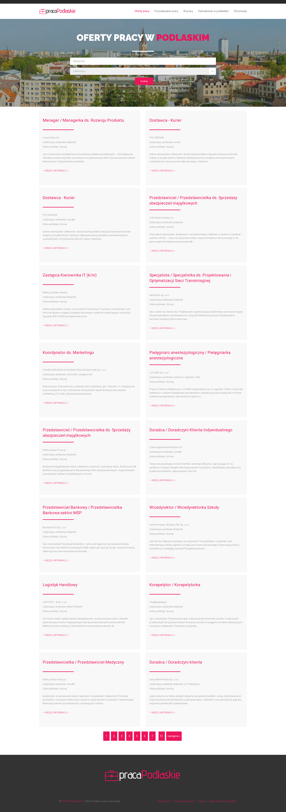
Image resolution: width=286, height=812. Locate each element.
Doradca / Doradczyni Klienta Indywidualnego (190, 430)
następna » (174, 736)
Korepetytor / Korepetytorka (174, 584)
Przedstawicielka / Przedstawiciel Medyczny (83, 662)
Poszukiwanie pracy (166, 11)
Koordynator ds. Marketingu (68, 352)
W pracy (188, 11)
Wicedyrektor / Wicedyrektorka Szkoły (184, 507)
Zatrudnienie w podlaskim (213, 11)
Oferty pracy (142, 11)
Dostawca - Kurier (165, 120)
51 (161, 736)
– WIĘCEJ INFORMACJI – (56, 170)
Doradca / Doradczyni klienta (175, 662)
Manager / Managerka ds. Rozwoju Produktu (83, 120)
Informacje (240, 11)
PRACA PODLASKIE (72, 801)
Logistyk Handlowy (60, 584)
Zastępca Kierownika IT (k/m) (70, 275)
